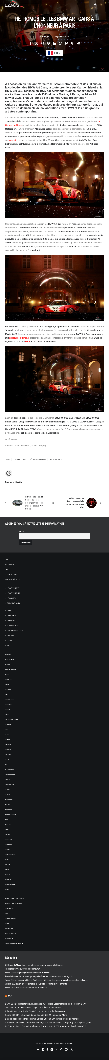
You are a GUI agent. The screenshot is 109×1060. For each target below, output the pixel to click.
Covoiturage (10, 919)
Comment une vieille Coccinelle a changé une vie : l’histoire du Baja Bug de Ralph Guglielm (48, 1022)
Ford (7, 735)
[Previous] (25, 502)
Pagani (7, 835)
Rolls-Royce (10, 855)
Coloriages (9, 909)
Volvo (7, 890)
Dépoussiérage (12, 626)
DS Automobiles (11, 720)
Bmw (7, 685)
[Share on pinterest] (48, 43)
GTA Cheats (11, 616)
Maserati (8, 800)
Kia (6, 765)
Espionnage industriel (16, 631)
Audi (7, 675)
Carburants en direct (14, 944)
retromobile (56, 459)
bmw (8, 459)
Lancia (7, 780)
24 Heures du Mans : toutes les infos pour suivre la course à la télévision (34, 965)
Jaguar (8, 755)
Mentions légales (12, 579)
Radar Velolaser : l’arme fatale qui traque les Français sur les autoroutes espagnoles (39, 976)
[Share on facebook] (30, 43)
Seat (7, 860)
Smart (7, 870)
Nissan (8, 825)
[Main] (54, 503)
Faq (6, 569)
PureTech (9, 939)
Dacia (7, 715)
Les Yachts (11, 598)
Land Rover (9, 785)
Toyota (8, 880)
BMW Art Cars (20, 459)
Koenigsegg (9, 770)
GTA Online (11, 621)
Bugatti (8, 690)
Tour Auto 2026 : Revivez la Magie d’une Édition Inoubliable (33, 1007)
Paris (28, 341)
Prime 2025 (9, 929)
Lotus (7, 795)
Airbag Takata (10, 934)
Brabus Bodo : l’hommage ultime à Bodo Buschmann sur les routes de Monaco (42, 1019)
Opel (7, 830)
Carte (7, 559)
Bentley (8, 680)
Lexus (7, 790)
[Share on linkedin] (54, 43)
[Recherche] (93, 4)
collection (13, 140)
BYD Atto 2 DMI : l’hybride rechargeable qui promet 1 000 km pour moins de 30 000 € (45, 1026)
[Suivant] (84, 503)
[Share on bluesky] (66, 43)
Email (21, 532)
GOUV (7, 924)
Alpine (7, 665)
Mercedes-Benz (11, 815)
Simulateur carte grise (14, 899)
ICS (8, 646)
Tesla (7, 875)
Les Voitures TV (13, 588)
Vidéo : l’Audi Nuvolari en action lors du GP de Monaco (27, 987)
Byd (6, 695)
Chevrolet (9, 700)
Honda (7, 740)
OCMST (9, 641)
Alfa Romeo (9, 660)
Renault (8, 850)
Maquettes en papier (13, 904)
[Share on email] (78, 43)
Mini (6, 820)
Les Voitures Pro (13, 593)
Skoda (7, 865)
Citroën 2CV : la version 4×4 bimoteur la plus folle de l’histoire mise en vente (36, 984)
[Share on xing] (72, 43)
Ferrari (8, 725)
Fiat (6, 730)
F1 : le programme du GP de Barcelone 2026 (22, 969)
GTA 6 (9, 611)
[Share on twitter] (36, 43)
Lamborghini (10, 775)
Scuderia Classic (13, 603)
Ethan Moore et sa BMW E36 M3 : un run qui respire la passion (35, 1011)
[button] (102, 4)
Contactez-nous (11, 574)
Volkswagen (10, 885)
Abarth (8, 655)
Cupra (7, 710)
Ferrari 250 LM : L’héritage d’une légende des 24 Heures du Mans (36, 1015)
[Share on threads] (42, 43)
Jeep (7, 760)
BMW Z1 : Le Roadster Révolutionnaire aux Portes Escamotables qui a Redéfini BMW (45, 1004)
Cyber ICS (10, 636)
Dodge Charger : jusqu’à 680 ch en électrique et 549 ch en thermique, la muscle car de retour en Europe (46, 980)
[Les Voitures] (14, 4)
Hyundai (8, 745)
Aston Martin (10, 670)
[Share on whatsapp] (60, 43)
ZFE (6, 914)
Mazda (7, 805)
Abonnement (10, 564)
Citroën (8, 705)
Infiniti (8, 750)
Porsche (8, 845)
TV (10, 996)
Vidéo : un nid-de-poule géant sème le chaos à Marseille (28, 972)
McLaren (8, 810)
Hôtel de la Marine (38, 459)
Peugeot (8, 840)
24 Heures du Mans (19, 338)
